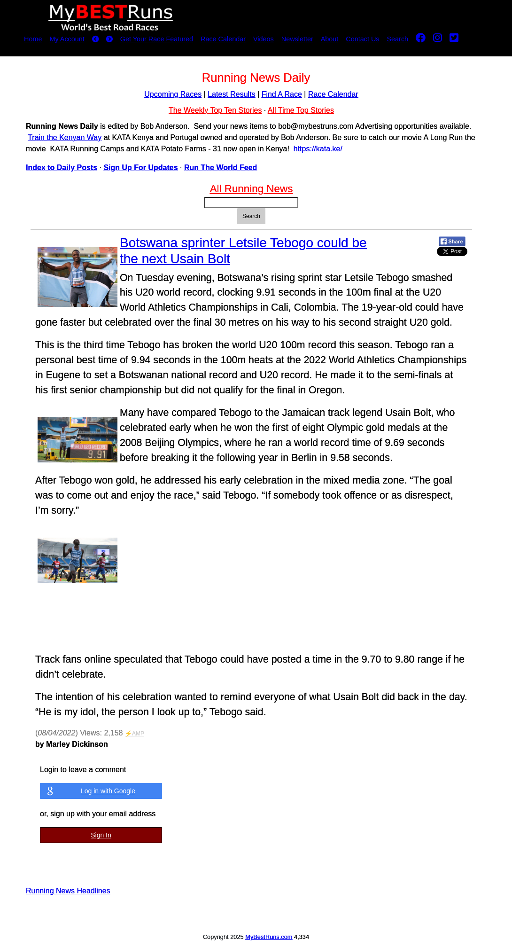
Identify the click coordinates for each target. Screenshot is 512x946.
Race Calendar (223, 39)
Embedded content (224, 587)
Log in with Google (108, 791)
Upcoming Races (173, 94)
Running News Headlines (68, 891)
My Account (66, 39)
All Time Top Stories (301, 110)
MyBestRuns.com (268, 936)
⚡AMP (134, 733)
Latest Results (231, 94)
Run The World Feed (220, 168)
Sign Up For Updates (140, 168)
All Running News (251, 189)
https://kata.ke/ (318, 149)
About (330, 39)
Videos (263, 39)
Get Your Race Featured (156, 39)
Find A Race (282, 94)
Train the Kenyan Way (64, 137)
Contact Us (362, 39)
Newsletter (297, 39)
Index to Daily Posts (61, 168)
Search (398, 39)
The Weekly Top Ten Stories (215, 110)
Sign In (101, 835)
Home (33, 39)
